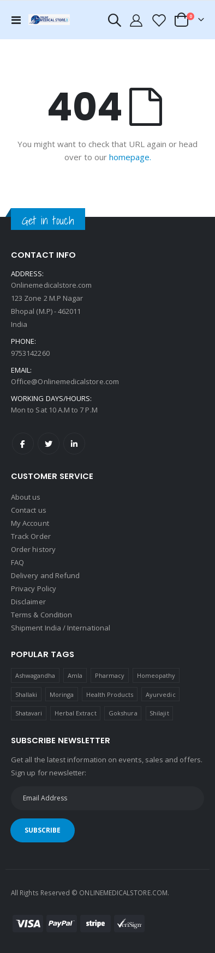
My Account (30, 523)
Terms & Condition (41, 615)
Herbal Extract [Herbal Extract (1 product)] (76, 713)
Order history (33, 549)
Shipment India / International (60, 628)
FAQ (17, 562)
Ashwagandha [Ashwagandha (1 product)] (35, 675)
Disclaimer (28, 601)
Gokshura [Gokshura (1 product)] (123, 713)
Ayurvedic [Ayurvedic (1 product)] (161, 694)
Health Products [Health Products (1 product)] (110, 694)
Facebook (23, 443)
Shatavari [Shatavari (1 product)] (29, 713)
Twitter (48, 443)
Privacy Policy (33, 588)
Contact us (28, 510)
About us (26, 497)
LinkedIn (74, 443)
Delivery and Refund (45, 575)
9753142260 (30, 353)
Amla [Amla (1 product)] (75, 675)
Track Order (31, 536)
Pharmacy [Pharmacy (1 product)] (110, 675)
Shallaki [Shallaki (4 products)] (26, 694)
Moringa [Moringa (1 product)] (62, 694)
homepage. (130, 156)
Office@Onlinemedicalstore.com (65, 381)
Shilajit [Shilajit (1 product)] (159, 713)
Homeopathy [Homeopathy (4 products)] (156, 675)
